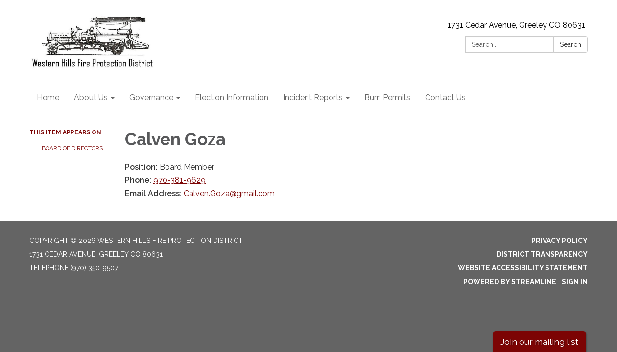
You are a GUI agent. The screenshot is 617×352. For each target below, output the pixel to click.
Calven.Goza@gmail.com (229, 193)
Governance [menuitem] (151, 97)
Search (570, 44)
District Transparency (542, 254)
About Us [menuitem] (91, 97)
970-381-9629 (179, 180)
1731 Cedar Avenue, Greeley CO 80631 (516, 25)
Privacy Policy (559, 240)
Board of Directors (72, 148)
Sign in (575, 282)
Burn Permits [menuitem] (387, 97)
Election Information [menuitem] (231, 97)
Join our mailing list (539, 341)
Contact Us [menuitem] (445, 97)
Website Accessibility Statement (523, 268)
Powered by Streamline (509, 282)
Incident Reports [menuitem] (313, 97)
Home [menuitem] (48, 97)
